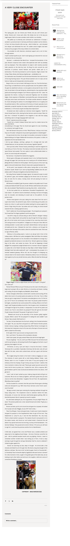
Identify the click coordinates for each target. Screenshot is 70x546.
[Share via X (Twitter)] (9, 501)
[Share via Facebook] (5, 501)
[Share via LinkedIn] (12, 501)
